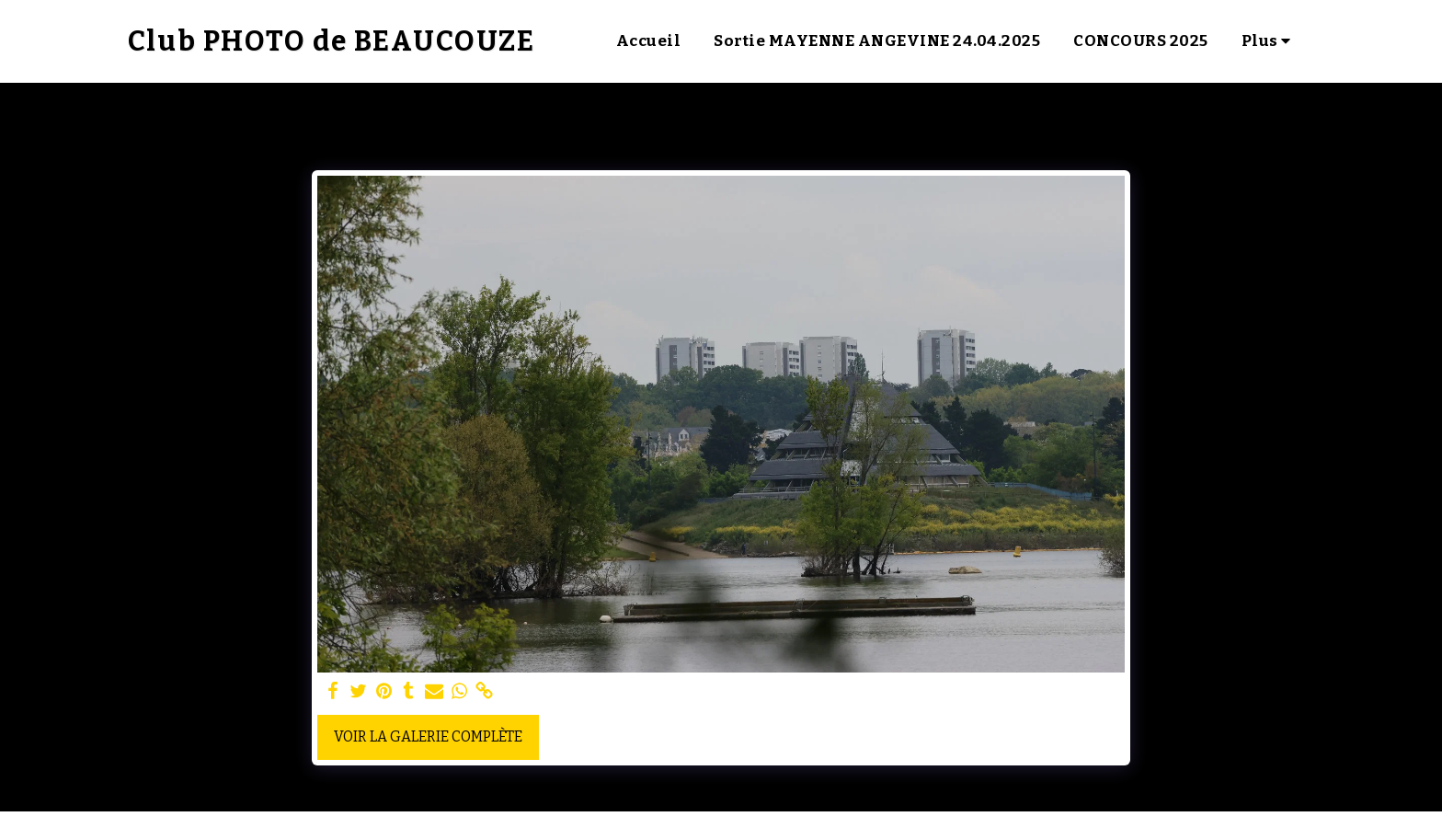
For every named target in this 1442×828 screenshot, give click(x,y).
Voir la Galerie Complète (428, 736)
